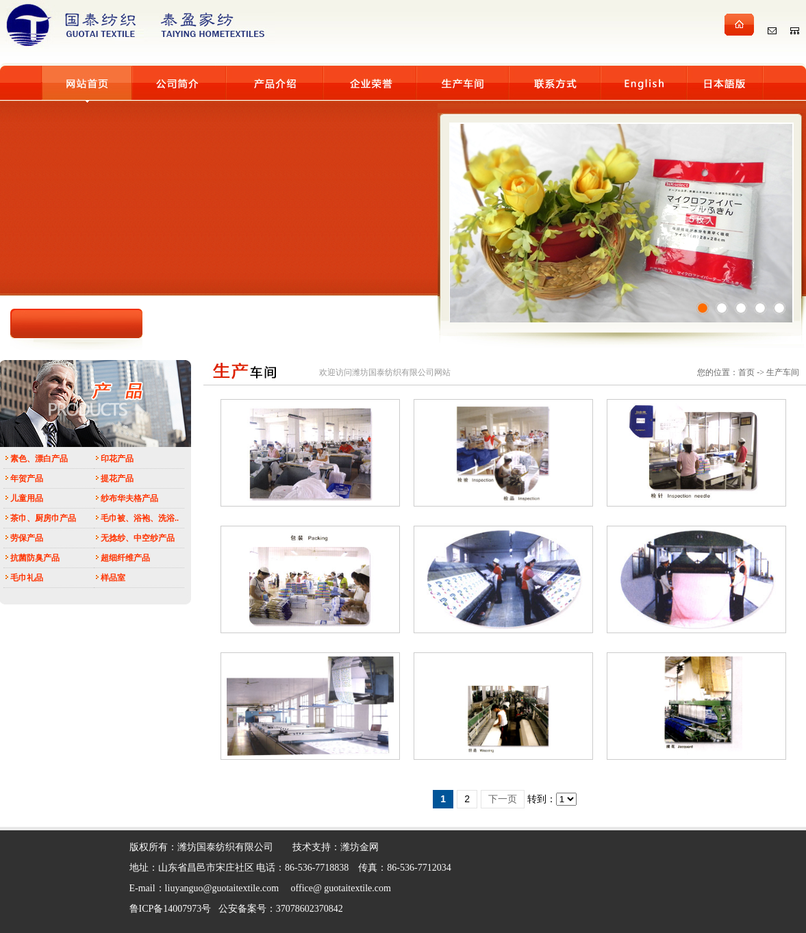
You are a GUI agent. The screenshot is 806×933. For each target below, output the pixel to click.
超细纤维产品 (125, 558)
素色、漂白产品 (39, 458)
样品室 (113, 578)
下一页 (502, 799)
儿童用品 (26, 498)
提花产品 (117, 478)
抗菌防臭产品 (35, 558)
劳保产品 (26, 538)
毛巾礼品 (26, 578)
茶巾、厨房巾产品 (43, 518)
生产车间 (782, 372)
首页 (746, 372)
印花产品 (117, 458)
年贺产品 (26, 478)
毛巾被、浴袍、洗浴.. (140, 518)
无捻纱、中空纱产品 (138, 538)
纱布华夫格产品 (129, 498)
